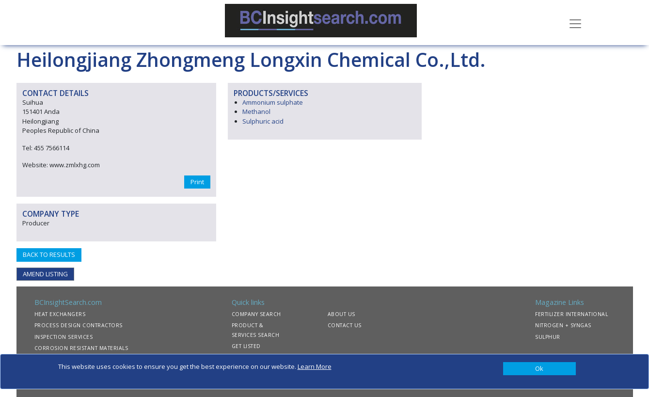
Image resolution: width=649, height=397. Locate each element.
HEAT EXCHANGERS (60, 314)
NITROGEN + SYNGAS (563, 325)
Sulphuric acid (263, 121)
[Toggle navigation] (575, 23)
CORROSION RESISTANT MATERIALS (81, 348)
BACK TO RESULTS (49, 254)
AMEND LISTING (45, 274)
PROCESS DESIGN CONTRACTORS (78, 325)
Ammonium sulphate (272, 102)
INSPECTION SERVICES (63, 336)
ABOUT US (341, 314)
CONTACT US (345, 325)
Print (197, 181)
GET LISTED (246, 346)
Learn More (315, 366)
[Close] (539, 369)
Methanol (256, 111)
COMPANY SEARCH (256, 314)
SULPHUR (547, 336)
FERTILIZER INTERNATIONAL (571, 314)
